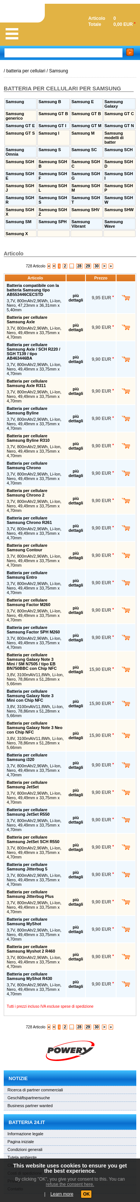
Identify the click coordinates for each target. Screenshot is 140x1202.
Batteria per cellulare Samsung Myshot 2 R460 (31, 948)
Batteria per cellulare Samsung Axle (27, 319)
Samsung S (49, 149)
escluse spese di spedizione (70, 1006)
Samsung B (49, 101)
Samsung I (48, 133)
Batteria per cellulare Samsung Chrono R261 (29, 520)
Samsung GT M (87, 125)
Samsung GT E (20, 125)
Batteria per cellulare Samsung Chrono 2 (27, 492)
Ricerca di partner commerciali (35, 1090)
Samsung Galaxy (114, 103)
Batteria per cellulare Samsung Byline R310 (28, 438)
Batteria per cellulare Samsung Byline (27, 410)
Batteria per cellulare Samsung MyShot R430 (29, 976)
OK (86, 1194)
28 (79, 266)
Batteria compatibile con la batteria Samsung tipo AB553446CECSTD (33, 290)
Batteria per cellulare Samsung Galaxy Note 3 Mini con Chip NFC (30, 695)
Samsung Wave (114, 223)
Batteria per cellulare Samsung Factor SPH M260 (33, 629)
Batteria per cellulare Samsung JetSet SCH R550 (33, 839)
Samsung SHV (86, 209)
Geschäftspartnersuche (28, 1097)
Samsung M (83, 133)
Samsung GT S (20, 133)
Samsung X (17, 233)
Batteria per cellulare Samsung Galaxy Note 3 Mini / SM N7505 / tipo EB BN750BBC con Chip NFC (32, 662)
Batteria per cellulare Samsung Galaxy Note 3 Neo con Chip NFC (34, 727)
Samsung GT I (52, 125)
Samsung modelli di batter (114, 137)
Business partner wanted (30, 1105)
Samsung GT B (53, 113)
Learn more (61, 1194)
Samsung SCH (119, 149)
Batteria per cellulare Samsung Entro (27, 574)
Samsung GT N (119, 125)
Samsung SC (84, 149)
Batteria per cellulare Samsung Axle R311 (27, 383)
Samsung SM (18, 221)
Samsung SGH (20, 161)
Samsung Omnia (15, 151)
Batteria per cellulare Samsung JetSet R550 (28, 811)
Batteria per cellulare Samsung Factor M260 (28, 602)
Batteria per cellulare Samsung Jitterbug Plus (30, 894)
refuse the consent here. (70, 1184)
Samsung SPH (52, 221)
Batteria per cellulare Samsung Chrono (27, 465)
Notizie (18, 1078)
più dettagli (75, 297)
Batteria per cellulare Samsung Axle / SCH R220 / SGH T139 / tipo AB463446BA (33, 351)
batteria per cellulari (26, 71)
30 (96, 266)
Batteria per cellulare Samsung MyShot (27, 921)
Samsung (58, 71)
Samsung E (83, 101)
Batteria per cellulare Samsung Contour (27, 547)
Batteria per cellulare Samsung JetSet (27, 784)
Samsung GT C (119, 113)
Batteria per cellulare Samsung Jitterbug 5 (27, 866)
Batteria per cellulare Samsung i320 (27, 757)
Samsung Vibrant (81, 223)
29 (88, 266)
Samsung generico (15, 115)
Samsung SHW (119, 209)
